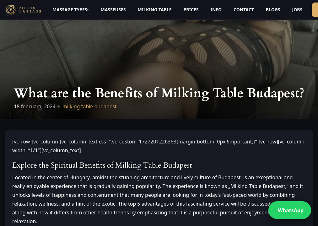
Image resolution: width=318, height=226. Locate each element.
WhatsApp (291, 210)
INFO (216, 10)
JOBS (297, 10)
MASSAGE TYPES (69, 10)
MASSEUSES (113, 10)
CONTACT (244, 10)
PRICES (191, 10)
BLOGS (273, 10)
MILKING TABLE (154, 10)
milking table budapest (89, 106)
